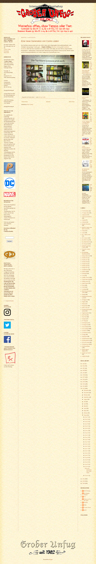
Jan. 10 (87, 453)
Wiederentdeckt (85, 340)
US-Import (84, 324)
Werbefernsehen (86, 338)
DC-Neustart (85, 244)
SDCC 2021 (85, 307)
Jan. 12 (87, 450)
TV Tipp (84, 320)
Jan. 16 (87, 442)
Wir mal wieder (42, 97)
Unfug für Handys (9, 301)
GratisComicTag (86, 279)
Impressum (6, 52)
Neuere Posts (25, 101)
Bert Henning (87, 491)
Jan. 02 (87, 466)
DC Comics (84, 238)
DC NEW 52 (85, 240)
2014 (83, 384)
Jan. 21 (87, 435)
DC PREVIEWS (86, 242)
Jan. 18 (87, 439)
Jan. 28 (87, 424)
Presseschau (85, 305)
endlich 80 (84, 356)
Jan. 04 (87, 462)
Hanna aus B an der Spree (87, 499)
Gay (83, 275)
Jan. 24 (87, 430)
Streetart (84, 318)
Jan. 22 (87, 432)
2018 (83, 375)
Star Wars (84, 316)
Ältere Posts (71, 101)
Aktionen (84, 214)
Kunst (83, 285)
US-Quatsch (85, 332)
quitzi (85, 510)
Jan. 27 (87, 426)
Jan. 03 (87, 464)
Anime (83, 220)
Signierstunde (85, 313)
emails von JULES (86, 353)
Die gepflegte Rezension (85, 253)
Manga (83, 294)
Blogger (51, 559)
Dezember (86, 390)
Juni (85, 404)
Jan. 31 (87, 417)
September (86, 397)
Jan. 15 (87, 444)
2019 (83, 372)
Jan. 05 (87, 459)
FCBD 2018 (85, 261)
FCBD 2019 (85, 263)
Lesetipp (84, 289)
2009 (83, 483)
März (85, 410)
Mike (85, 505)
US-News (84, 330)
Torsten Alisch (87, 507)
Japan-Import (85, 283)
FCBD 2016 (85, 257)
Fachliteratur (85, 269)
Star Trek (84, 315)
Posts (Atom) (30, 104)
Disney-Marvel (85, 256)
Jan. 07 (87, 455)
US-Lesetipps (85, 328)
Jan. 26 (87, 428)
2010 (83, 481)
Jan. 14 (87, 446)
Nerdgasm (84, 299)
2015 (83, 381)
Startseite (48, 101)
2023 (83, 363)
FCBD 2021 (85, 267)
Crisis (83, 232)
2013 (83, 386)
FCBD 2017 (85, 259)
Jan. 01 (87, 475)
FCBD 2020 (85, 265)
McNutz (86, 502)
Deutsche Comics (86, 249)
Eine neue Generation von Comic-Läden (40, 41)
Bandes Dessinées (86, 224)
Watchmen (84, 336)
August (85, 399)
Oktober (86, 395)
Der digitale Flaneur (86, 494)
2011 (83, 479)
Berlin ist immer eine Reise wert (87, 228)
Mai (85, 406)
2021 (83, 368)
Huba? (91, 185)
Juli (85, 401)
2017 (83, 377)
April (85, 408)
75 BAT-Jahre (85, 211)
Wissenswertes (85, 344)
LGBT (83, 287)
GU (85, 496)
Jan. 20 (87, 437)
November (86, 392)
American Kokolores (87, 216)
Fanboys (84, 271)
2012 (83, 388)
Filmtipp (84, 273)
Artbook (84, 222)
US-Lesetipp (85, 326)
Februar (86, 413)
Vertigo (83, 334)
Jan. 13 (87, 448)
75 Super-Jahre (85, 213)
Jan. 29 (87, 421)
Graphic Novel (85, 277)
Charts (83, 230)
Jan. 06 (87, 457)
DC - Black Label (86, 234)
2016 (83, 379)
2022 (83, 366)
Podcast (84, 303)
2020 (83, 370)
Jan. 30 (87, 419)
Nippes (83, 301)
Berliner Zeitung (56, 47)
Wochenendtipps (86, 346)
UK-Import (84, 322)
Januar (85, 415)
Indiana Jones (85, 281)
